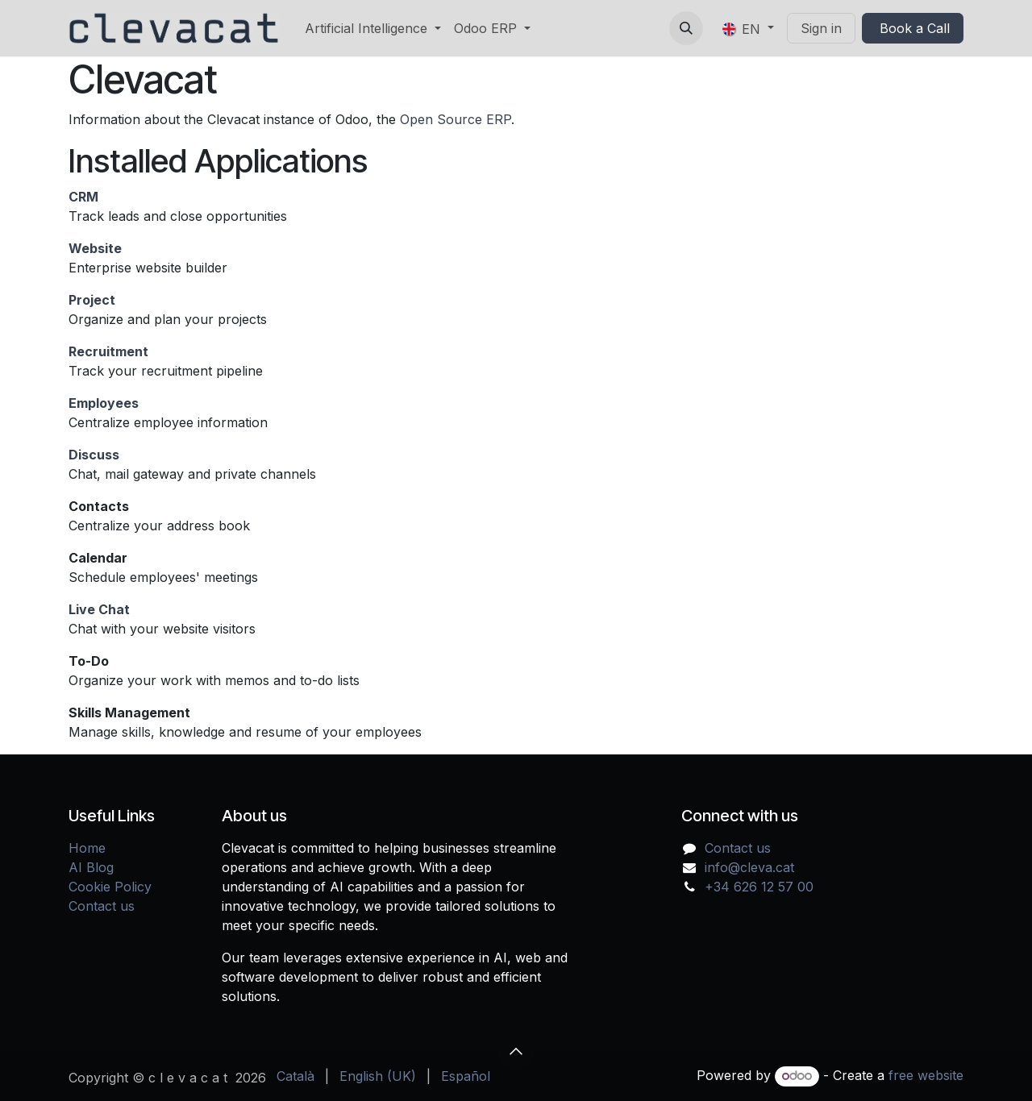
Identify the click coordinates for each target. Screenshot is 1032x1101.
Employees (104, 403)
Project (92, 300)
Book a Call (913, 28)
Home (87, 848)
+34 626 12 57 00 (759, 887)
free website (925, 1075)
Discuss (94, 455)
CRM (83, 197)
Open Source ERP (455, 119)
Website (95, 248)
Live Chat (99, 609)
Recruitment (108, 351)
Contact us (102, 906)
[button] (686, 28)
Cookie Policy (110, 887)
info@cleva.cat (749, 867)
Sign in (821, 28)
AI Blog (91, 867)
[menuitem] (372, 28)
